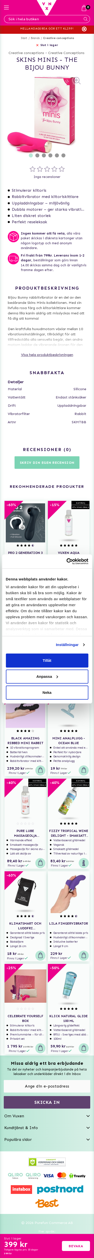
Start (24, 38)
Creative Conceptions (66, 53)
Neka (47, 692)
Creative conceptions (58, 38)
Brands (35, 38)
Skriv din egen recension (47, 463)
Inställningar (67, 645)
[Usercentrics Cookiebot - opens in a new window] (67, 561)
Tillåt (47, 660)
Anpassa (47, 676)
